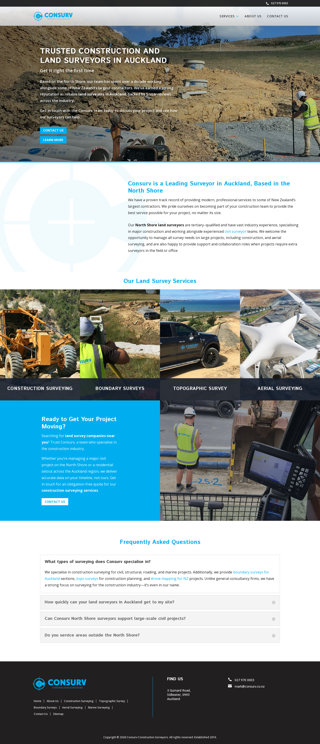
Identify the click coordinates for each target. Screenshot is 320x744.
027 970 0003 (279, 3)
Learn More (53, 140)
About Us (253, 16)
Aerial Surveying (72, 707)
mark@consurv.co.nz (250, 686)
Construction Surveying (79, 701)
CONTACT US (53, 130)
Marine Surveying (99, 707)
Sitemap (58, 714)
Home (37, 701)
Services (227, 16)
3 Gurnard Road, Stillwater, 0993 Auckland (179, 694)
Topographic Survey (112, 701)
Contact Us (277, 16)
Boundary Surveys (45, 707)
